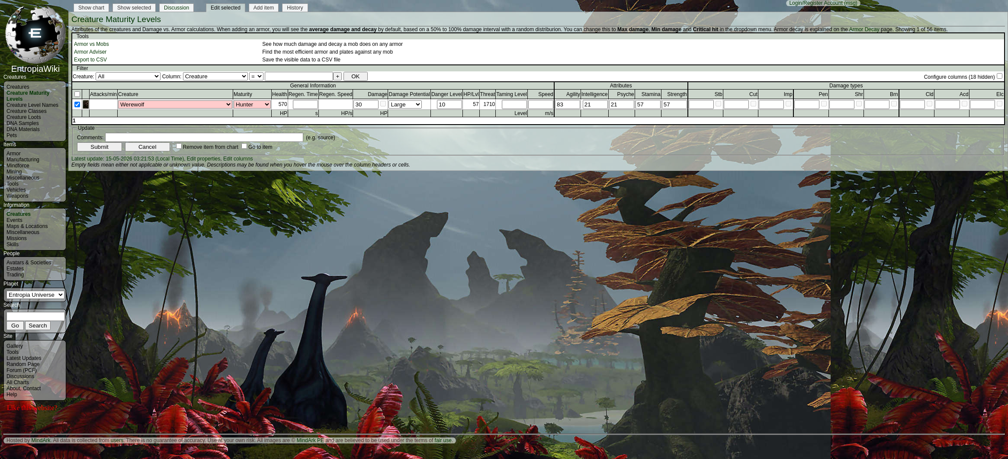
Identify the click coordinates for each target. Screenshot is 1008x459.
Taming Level (511, 94)
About (13, 388)
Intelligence (594, 94)
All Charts (17, 382)
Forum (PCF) (21, 370)
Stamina (651, 94)
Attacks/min (103, 94)
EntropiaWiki (35, 65)
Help (11, 395)
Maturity (243, 94)
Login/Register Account (815, 3)
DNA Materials (23, 129)
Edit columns (238, 159)
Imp (788, 94)
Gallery (14, 346)
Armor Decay (864, 29)
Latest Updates (24, 358)
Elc (1000, 94)
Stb (718, 94)
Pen (823, 94)
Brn (894, 94)
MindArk (40, 440)
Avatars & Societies (28, 263)
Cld (930, 94)
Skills (12, 244)
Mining (14, 172)
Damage (377, 94)
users (117, 440)
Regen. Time (303, 94)
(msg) (850, 3)
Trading (15, 275)
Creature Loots (23, 117)
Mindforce (17, 166)
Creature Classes (26, 111)
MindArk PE (310, 440)
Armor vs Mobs (91, 44)
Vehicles (16, 190)
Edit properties (203, 159)
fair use (443, 440)
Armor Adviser (90, 52)
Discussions (20, 376)
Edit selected (226, 8)
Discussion (176, 8)
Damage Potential (409, 94)
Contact (32, 388)
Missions (16, 238)
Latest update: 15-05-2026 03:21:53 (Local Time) (127, 159)
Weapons (17, 196)
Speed (545, 94)
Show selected (134, 8)
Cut (753, 94)
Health (279, 94)
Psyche (625, 94)
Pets (11, 135)
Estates (15, 269)
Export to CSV (90, 60)
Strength (677, 94)
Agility (573, 94)
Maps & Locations (27, 226)
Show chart (91, 8)
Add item (264, 8)
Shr (859, 94)
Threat (487, 94)
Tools (12, 184)
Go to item (260, 147)
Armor (13, 154)
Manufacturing (22, 160)
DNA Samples (22, 123)
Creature (128, 94)
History (295, 8)
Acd (964, 94)
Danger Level (446, 94)
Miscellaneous (22, 178)
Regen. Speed (336, 94)
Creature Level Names (32, 105)
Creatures (17, 87)
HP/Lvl (470, 94)
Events (14, 220)
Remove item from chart (210, 147)
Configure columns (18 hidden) (959, 77)
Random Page (23, 364)
